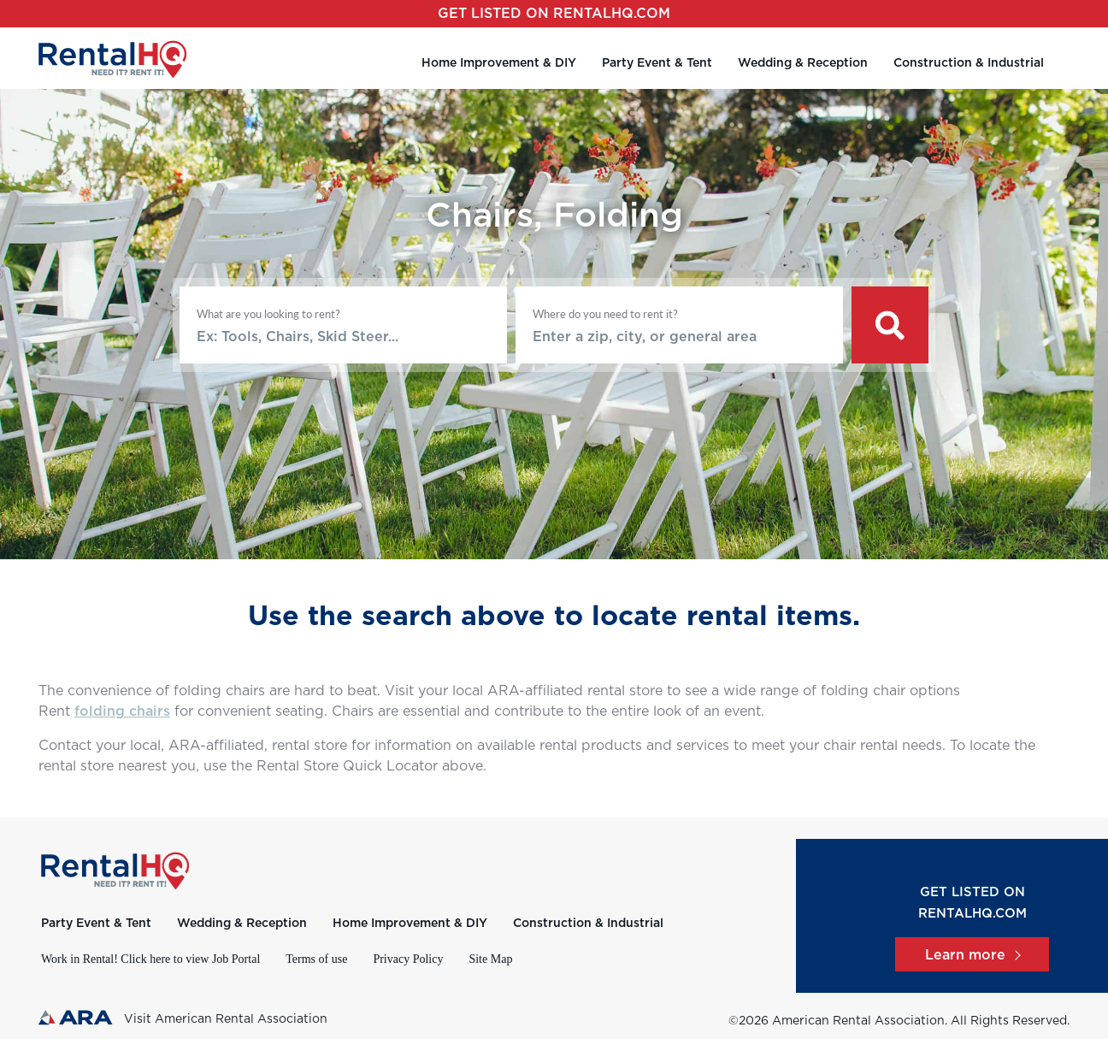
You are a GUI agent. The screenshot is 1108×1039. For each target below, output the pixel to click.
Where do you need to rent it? (605, 314)
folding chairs (122, 711)
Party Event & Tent (657, 63)
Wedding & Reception (803, 63)
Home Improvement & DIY (498, 63)
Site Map (490, 959)
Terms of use (316, 959)
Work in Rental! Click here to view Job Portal (150, 959)
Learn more (972, 955)
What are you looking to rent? (268, 314)
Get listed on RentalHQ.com (554, 14)
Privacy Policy (408, 959)
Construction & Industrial (968, 63)
